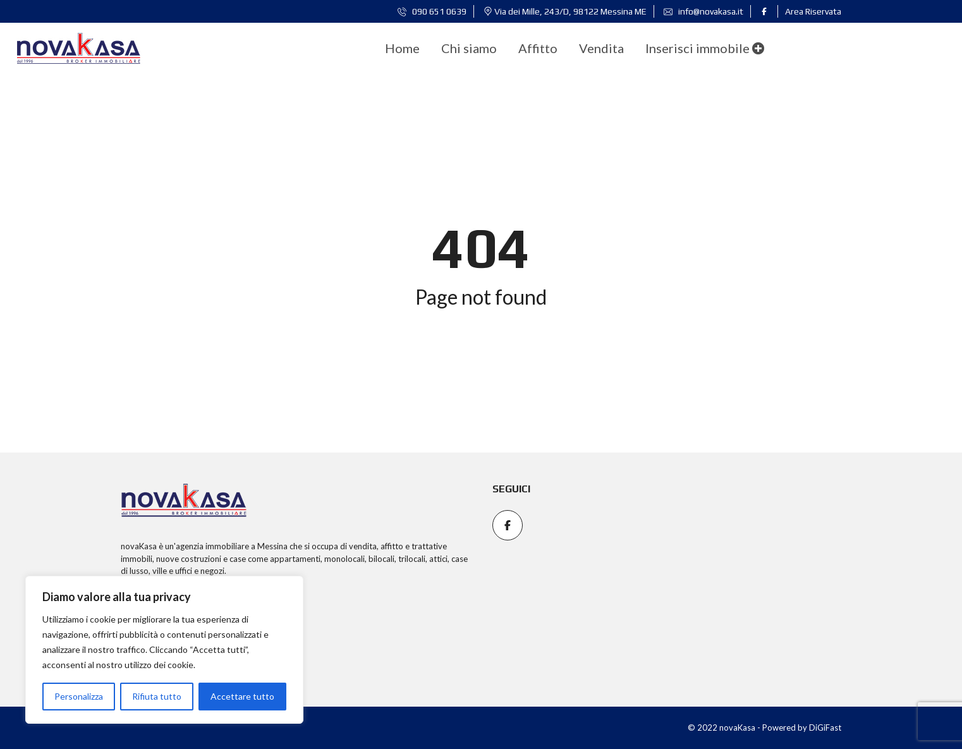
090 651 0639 (432, 11)
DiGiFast (825, 727)
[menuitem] (402, 48)
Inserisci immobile (705, 48)
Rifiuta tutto (156, 696)
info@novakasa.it (703, 11)
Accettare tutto (242, 696)
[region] (164, 650)
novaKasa (139, 546)
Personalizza (78, 696)
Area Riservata (813, 11)
